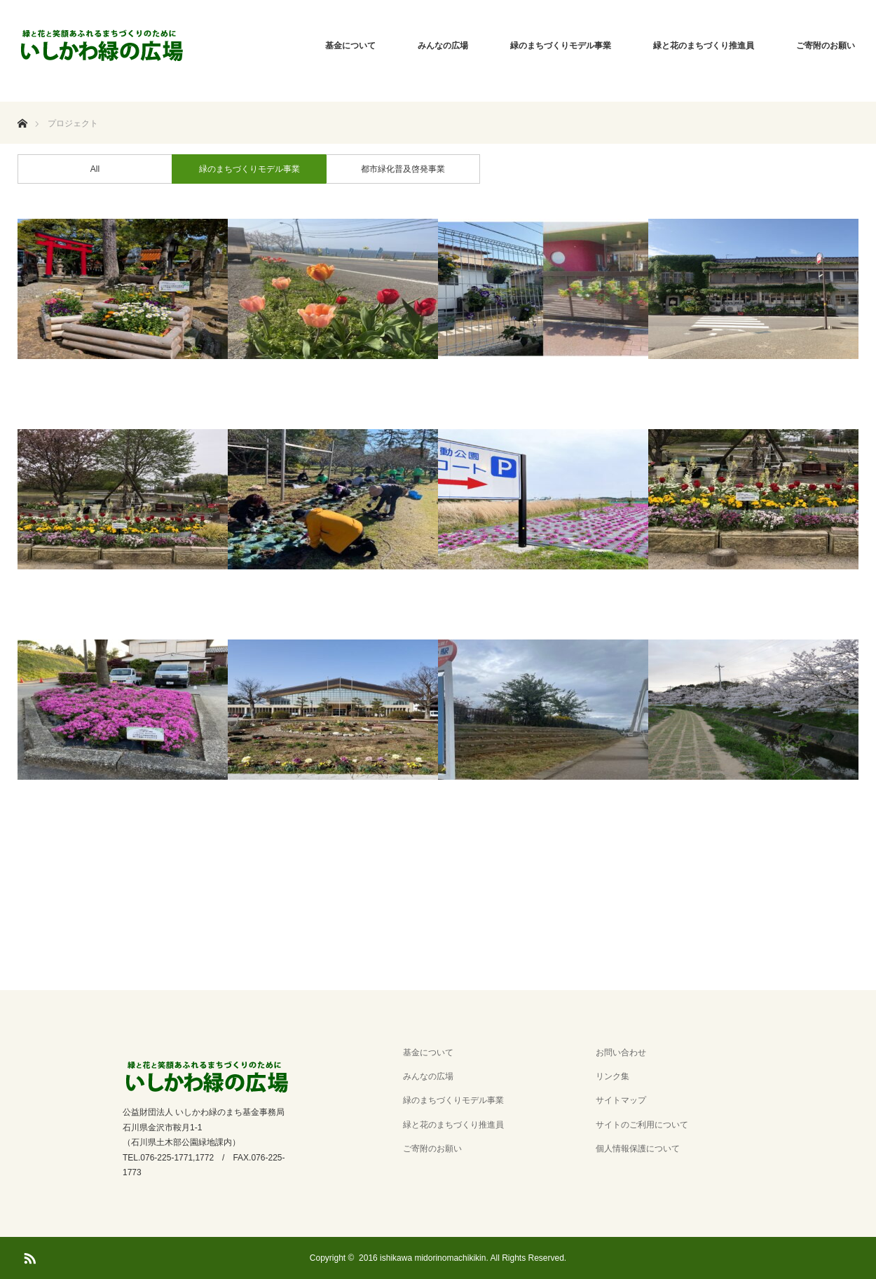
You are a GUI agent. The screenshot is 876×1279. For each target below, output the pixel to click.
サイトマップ (621, 1100)
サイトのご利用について (642, 1125)
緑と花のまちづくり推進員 (703, 45)
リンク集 (612, 1076)
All (95, 169)
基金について (350, 45)
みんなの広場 (443, 45)
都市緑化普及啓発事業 (403, 169)
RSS (28, 1255)
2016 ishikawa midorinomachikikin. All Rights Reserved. (462, 1258)
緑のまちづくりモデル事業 (560, 45)
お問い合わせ (621, 1052)
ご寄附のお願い (825, 45)
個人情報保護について (638, 1148)
